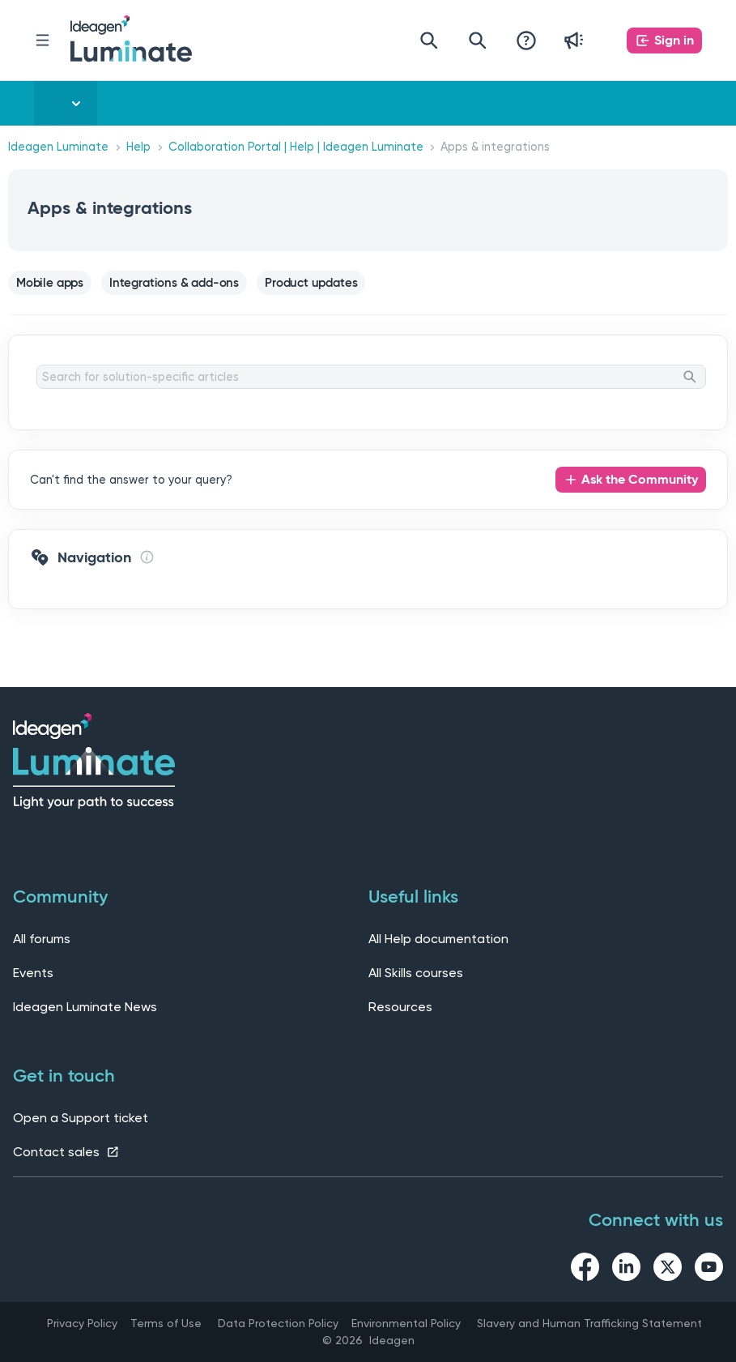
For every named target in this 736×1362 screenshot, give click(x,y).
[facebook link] (585, 1270)
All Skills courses (415, 972)
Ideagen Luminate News (85, 1006)
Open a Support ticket (80, 1117)
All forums (41, 938)
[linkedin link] (626, 1270)
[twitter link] (667, 1270)
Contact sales (66, 1151)
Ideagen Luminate (58, 147)
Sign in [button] (674, 40)
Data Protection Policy (278, 1323)
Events (33, 972)
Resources (400, 1006)
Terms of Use (166, 1323)
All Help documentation (438, 938)
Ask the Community (639, 479)
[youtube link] (709, 1270)
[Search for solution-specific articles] (371, 377)
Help (138, 147)
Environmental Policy (406, 1323)
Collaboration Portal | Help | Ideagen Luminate (295, 147)
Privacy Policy (82, 1323)
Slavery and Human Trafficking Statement (589, 1323)
